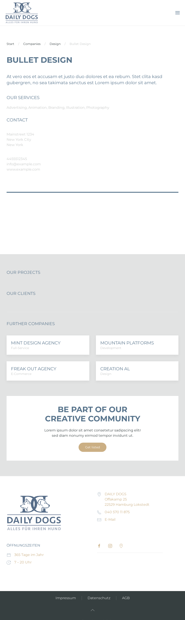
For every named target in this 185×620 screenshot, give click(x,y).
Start (10, 44)
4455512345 (17, 159)
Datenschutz (99, 598)
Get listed (92, 447)
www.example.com (23, 169)
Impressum (66, 598)
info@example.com (24, 164)
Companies (32, 44)
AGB (126, 598)
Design (55, 44)
